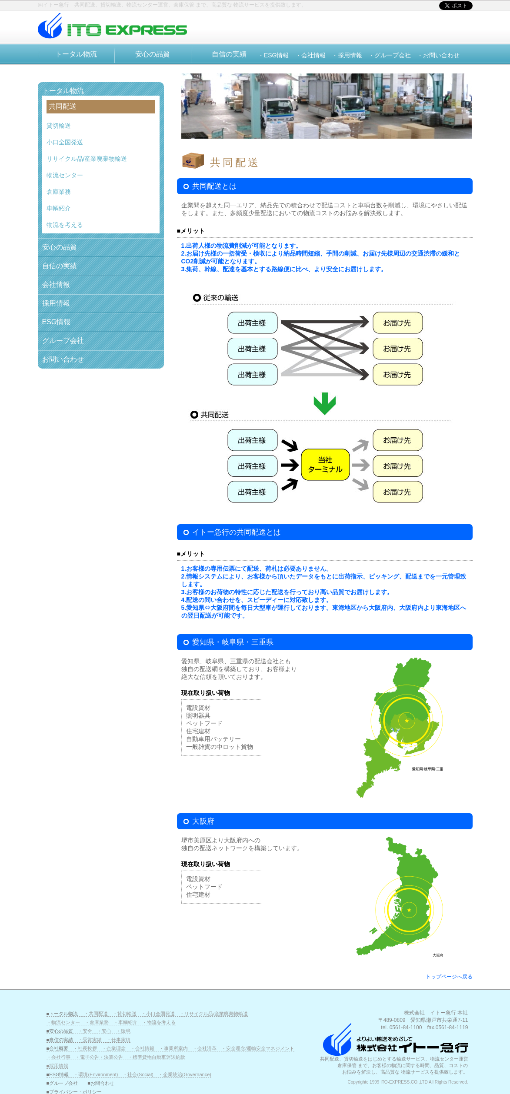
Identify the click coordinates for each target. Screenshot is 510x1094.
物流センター (65, 175)
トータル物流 (76, 54)
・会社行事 (58, 1057)
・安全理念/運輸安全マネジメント (257, 1048)
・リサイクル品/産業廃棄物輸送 (214, 1013)
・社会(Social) (138, 1074)
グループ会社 (63, 340)
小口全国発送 (65, 142)
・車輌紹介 (125, 1022)
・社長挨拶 (85, 1048)
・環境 (123, 1031)
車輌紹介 (59, 208)
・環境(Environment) (95, 1074)
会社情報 (56, 284)
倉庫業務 (59, 191)
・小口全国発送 (158, 1013)
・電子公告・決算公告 (99, 1057)
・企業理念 (114, 1048)
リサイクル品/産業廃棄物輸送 (87, 158)
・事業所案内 (173, 1048)
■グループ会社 (62, 1083)
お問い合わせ (63, 359)
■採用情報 (58, 1065)
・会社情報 (310, 55)
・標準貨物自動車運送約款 (156, 1057)
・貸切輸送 (125, 1013)
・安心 (104, 1031)
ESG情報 (56, 322)
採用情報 (56, 303)
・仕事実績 (118, 1039)
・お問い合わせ (438, 55)
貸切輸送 (59, 125)
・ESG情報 (273, 55)
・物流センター (63, 1022)
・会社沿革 (205, 1048)
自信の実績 (229, 54)
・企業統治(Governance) (184, 1074)
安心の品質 (152, 54)
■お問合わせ (100, 1083)
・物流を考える (159, 1022)
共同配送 (63, 106)
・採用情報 (347, 55)
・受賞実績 (90, 1039)
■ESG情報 (60, 1074)
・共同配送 (96, 1013)
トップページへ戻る (449, 977)
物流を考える (65, 224)
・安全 (85, 1031)
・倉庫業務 (97, 1022)
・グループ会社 (389, 55)
